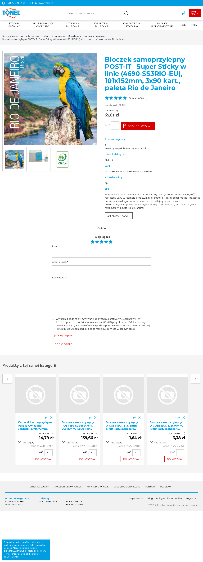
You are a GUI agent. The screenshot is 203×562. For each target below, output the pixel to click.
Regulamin (166, 486)
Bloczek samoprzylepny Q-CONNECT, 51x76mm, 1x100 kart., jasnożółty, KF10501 (122, 426)
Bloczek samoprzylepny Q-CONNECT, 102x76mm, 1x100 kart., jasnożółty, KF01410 (166, 426)
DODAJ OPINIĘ (63, 343)
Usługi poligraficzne (162, 25)
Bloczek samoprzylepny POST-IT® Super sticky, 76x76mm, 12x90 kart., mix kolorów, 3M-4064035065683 (78, 428)
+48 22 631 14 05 (16, 2)
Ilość (107, 125)
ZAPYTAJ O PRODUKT (118, 215)
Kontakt (194, 25)
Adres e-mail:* (60, 261)
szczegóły (28, 441)
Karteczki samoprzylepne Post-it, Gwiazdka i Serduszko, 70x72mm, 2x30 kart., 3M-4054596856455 (35, 428)
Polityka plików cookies (169, 497)
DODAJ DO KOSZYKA (139, 126)
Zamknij (15, 557)
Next (195, 378)
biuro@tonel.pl (44, 2)
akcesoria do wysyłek (42, 25)
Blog (182, 25)
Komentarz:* (59, 277)
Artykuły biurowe (72, 25)
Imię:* (55, 246)
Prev (7, 378)
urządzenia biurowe (101, 25)
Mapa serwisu (136, 497)
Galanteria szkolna (131, 25)
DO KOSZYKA (43, 458)
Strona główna (14, 25)
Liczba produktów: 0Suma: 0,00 (194, 13)
